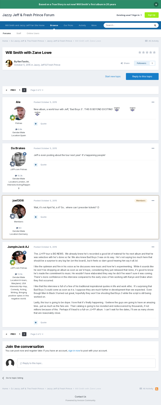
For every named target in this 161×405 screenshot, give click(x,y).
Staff (19, 33)
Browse (54, 26)
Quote (44, 123)
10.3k (18, 175)
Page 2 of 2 (37, 90)
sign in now (74, 350)
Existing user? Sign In (129, 15)
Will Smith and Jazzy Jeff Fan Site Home (24, 25)
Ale (18, 102)
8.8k (18, 129)
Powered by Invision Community (80, 400)
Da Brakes (18, 148)
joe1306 (18, 200)
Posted (45, 102)
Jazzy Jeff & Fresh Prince (47, 64)
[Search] (120, 25)
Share (125, 63)
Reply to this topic (142, 76)
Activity (82, 25)
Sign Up (151, 15)
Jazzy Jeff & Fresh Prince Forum (28, 15)
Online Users (33, 33)
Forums (7, 33)
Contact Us (80, 396)
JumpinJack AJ (18, 246)
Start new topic (113, 76)
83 (18, 228)
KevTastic (23, 61)
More (94, 25)
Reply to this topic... (31, 363)
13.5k (18, 274)
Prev (13, 90)
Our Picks (68, 25)
